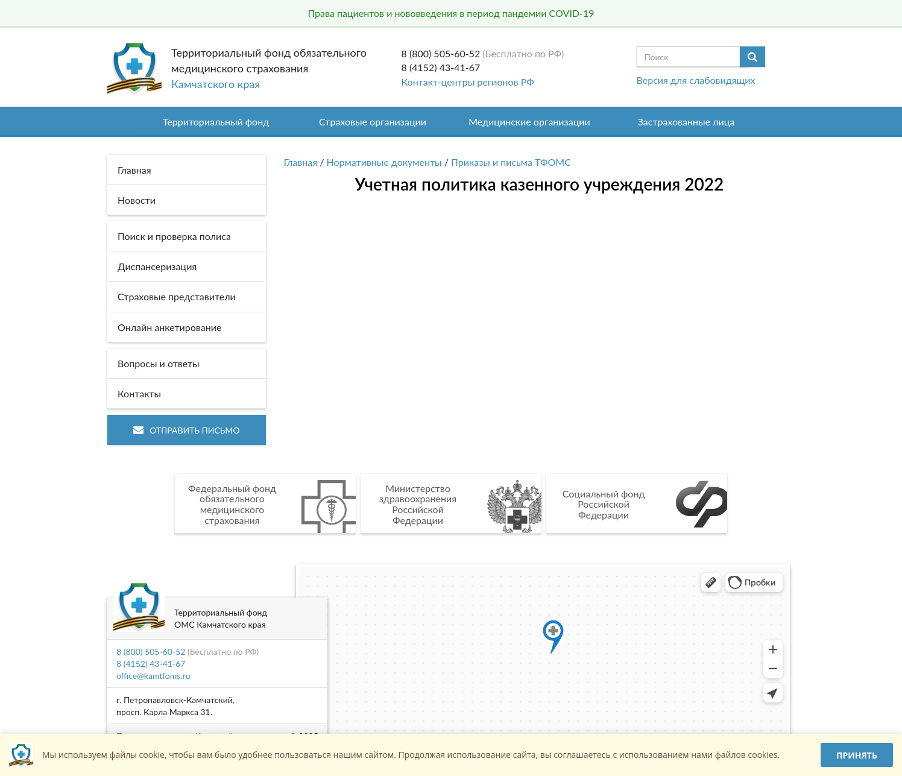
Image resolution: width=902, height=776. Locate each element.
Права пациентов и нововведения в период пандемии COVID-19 (451, 13)
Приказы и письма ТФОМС (511, 162)
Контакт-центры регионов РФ (468, 81)
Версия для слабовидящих (696, 80)
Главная (301, 162)
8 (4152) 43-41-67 (441, 67)
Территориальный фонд (216, 121)
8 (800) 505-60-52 (441, 53)
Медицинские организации (529, 121)
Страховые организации (372, 121)
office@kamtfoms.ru (153, 675)
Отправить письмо (186, 430)
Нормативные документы (384, 162)
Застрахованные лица (686, 121)
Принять (856, 755)
